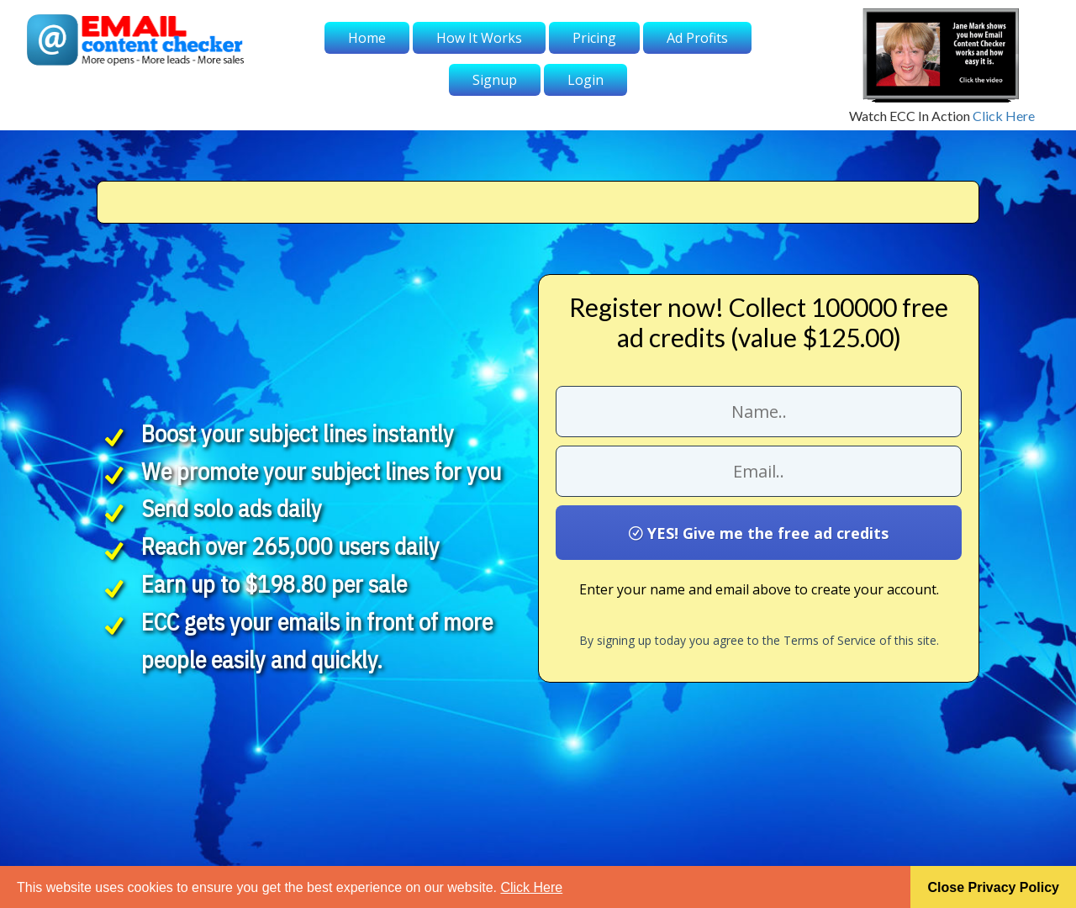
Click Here (1004, 116)
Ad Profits (697, 38)
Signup (494, 80)
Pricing (594, 38)
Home (367, 38)
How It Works (479, 38)
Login (585, 80)
